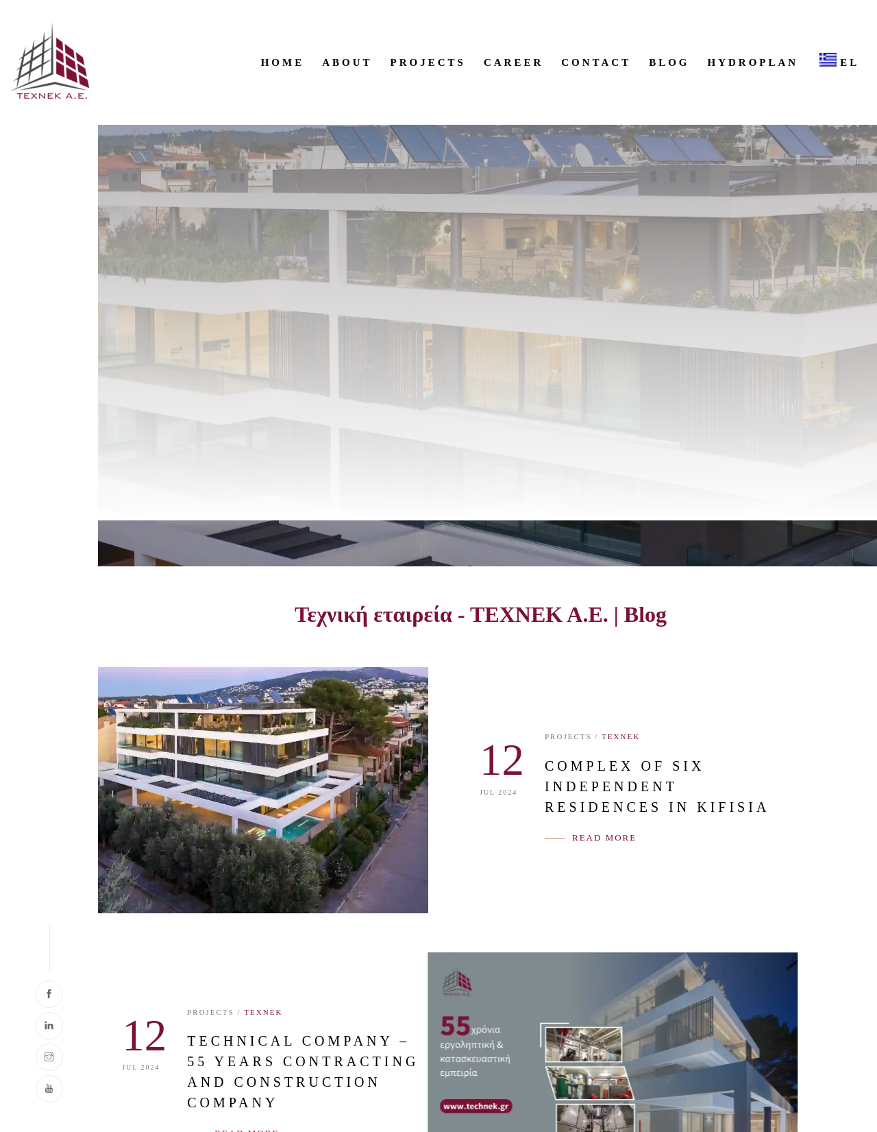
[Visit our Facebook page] (49, 994)
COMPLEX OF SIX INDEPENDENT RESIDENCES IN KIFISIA (657, 786)
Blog (669, 62)
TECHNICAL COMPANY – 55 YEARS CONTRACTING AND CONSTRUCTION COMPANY (270, 1071)
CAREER (513, 62)
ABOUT (347, 62)
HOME (283, 62)
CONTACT (596, 62)
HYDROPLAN (753, 62)
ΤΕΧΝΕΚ (621, 736)
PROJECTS (428, 62)
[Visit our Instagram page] (49, 1057)
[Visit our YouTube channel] (49, 1089)
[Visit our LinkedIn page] (49, 1025)
